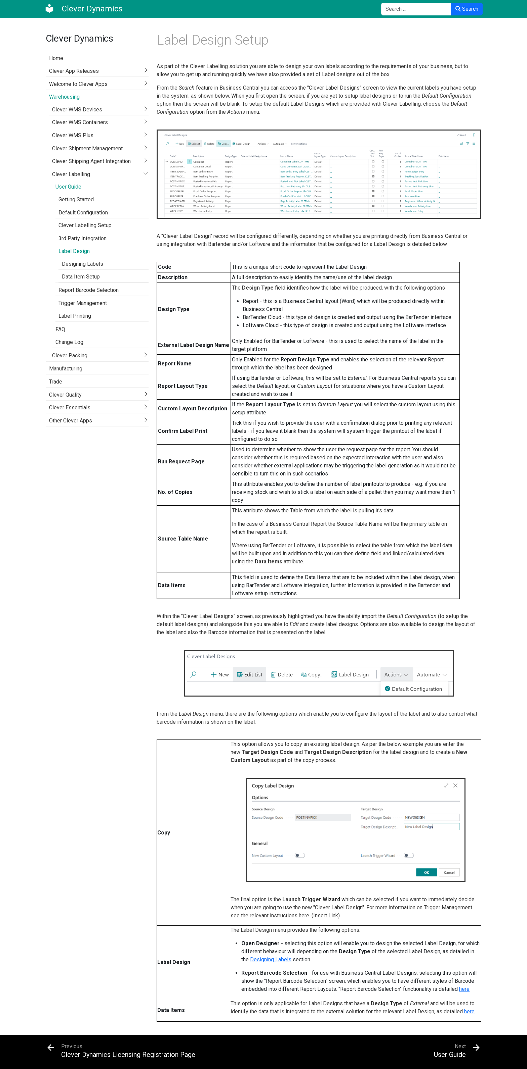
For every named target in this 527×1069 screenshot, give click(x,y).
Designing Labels (82, 264)
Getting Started (76, 199)
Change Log (69, 342)
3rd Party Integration (82, 238)
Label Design (74, 251)
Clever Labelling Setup (85, 225)
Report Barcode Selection (88, 290)
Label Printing (74, 316)
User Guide (68, 187)
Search (466, 9)
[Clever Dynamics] (83, 8)
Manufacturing (65, 368)
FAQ (60, 329)
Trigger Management (82, 303)
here (464, 989)
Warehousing (64, 97)
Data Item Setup (81, 276)
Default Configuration (83, 212)
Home (56, 58)
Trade (55, 381)
